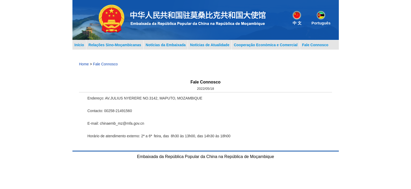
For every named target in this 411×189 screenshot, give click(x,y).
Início (79, 45)
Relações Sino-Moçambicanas (114, 45)
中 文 (297, 23)
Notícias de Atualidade (209, 45)
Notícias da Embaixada (166, 45)
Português (321, 23)
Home (84, 64)
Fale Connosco (315, 45)
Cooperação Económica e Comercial (266, 45)
